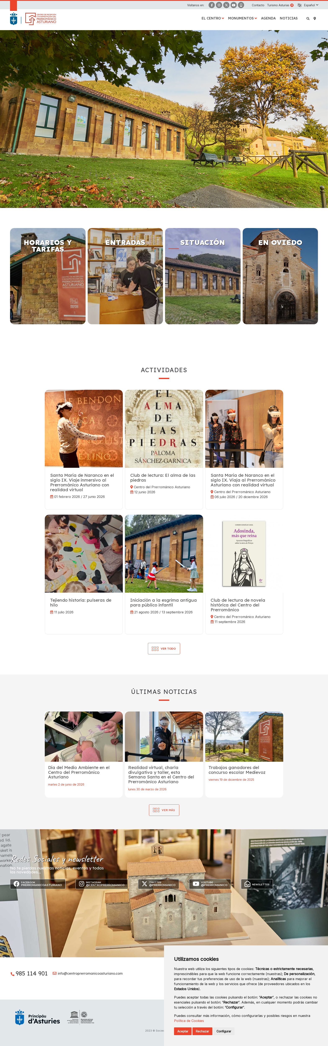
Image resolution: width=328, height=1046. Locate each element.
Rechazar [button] (202, 1031)
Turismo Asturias (278, 5)
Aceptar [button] (182, 1031)
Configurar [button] (224, 1031)
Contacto (258, 5)
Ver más (168, 810)
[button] (311, 5)
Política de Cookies (189, 1021)
